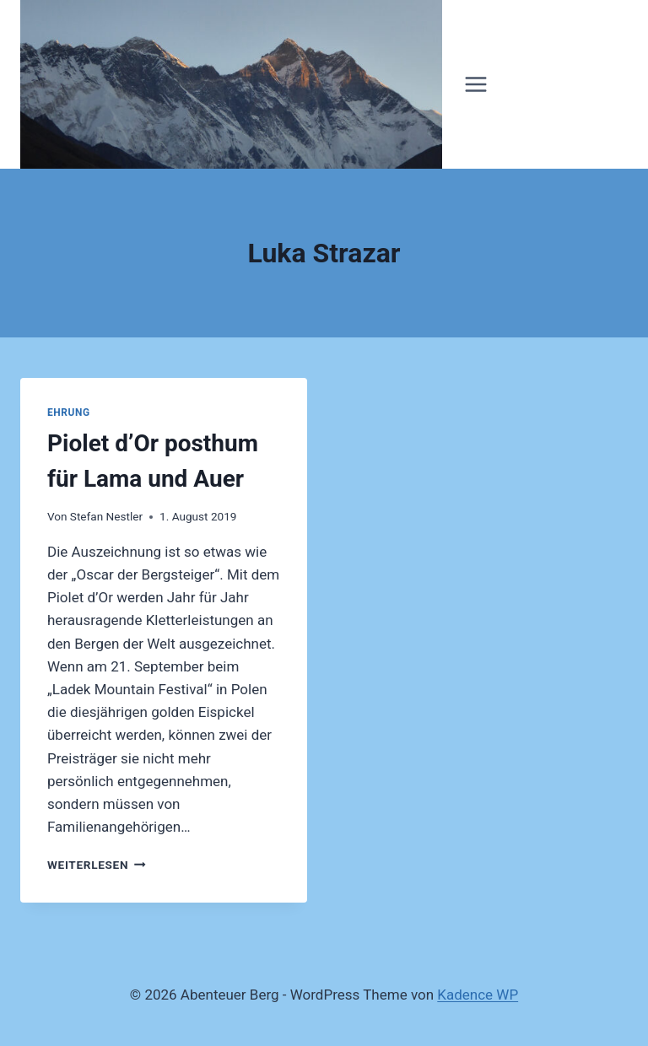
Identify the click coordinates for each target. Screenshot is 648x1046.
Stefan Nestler (106, 516)
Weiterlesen (96, 864)
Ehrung (68, 412)
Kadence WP (477, 994)
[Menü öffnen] (476, 84)
